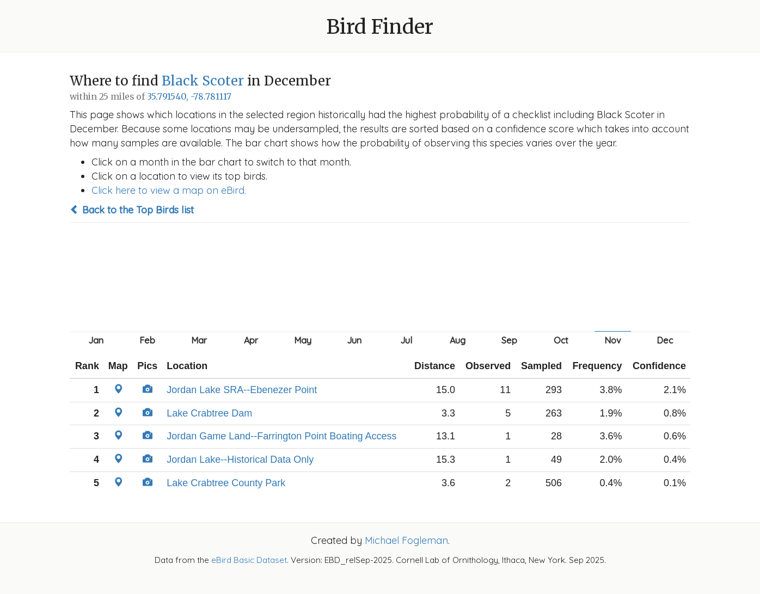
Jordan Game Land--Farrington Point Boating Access (281, 436)
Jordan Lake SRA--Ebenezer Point (242, 389)
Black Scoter (203, 80)
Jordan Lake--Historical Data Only (240, 459)
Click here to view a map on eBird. (168, 190)
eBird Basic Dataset (249, 560)
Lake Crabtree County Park (226, 482)
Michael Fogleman (406, 540)
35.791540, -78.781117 (189, 96)
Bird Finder (380, 27)
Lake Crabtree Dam (209, 413)
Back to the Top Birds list (132, 210)
